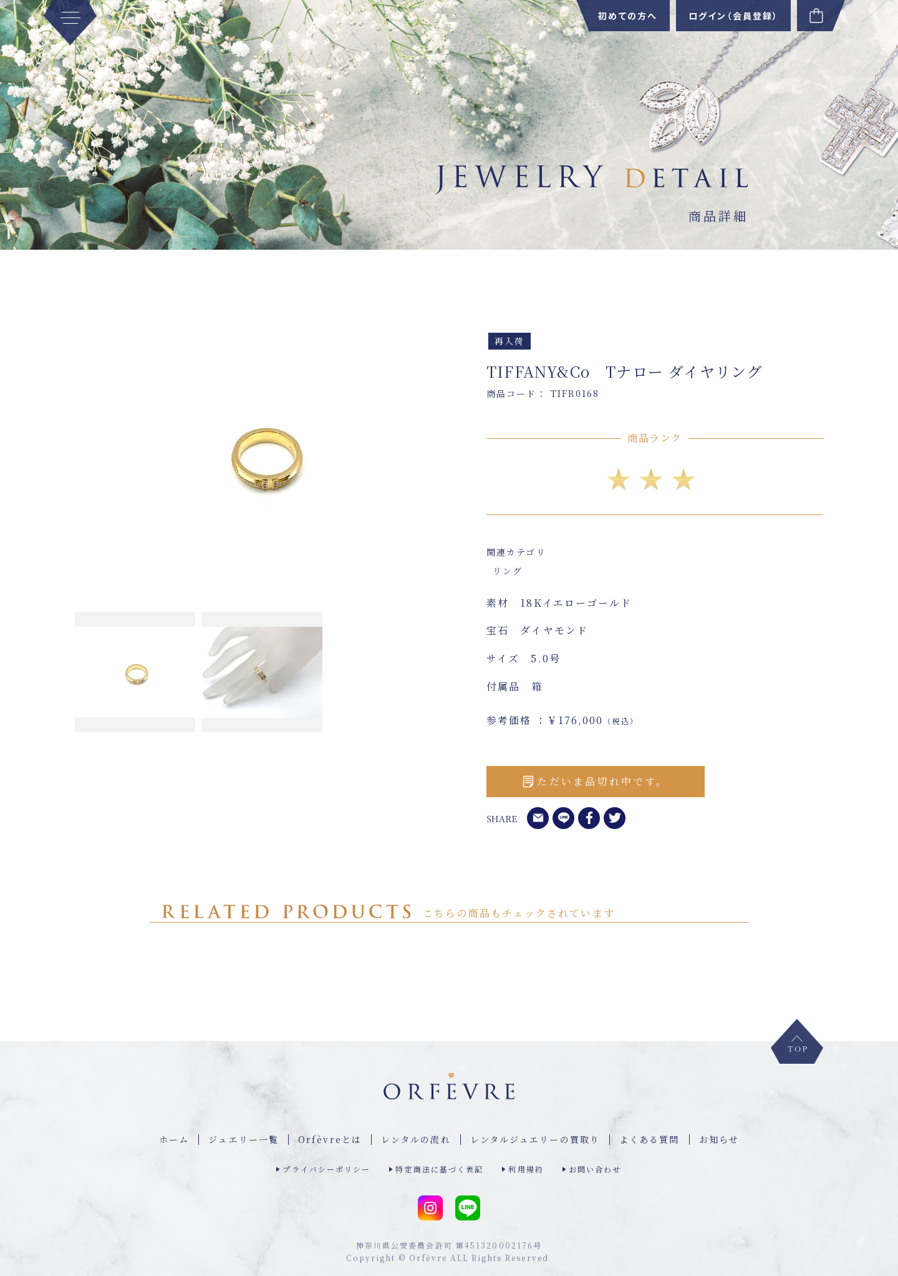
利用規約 (525, 1169)
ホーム (174, 1139)
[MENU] (70, 22)
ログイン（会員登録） (733, 15)
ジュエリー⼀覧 (243, 1139)
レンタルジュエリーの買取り (535, 1139)
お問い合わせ (595, 1169)
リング (508, 570)
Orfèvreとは (330, 1139)
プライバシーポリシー (326, 1169)
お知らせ (719, 1139)
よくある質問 (649, 1139)
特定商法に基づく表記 (439, 1169)
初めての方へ (627, 15)
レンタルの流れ (416, 1139)
